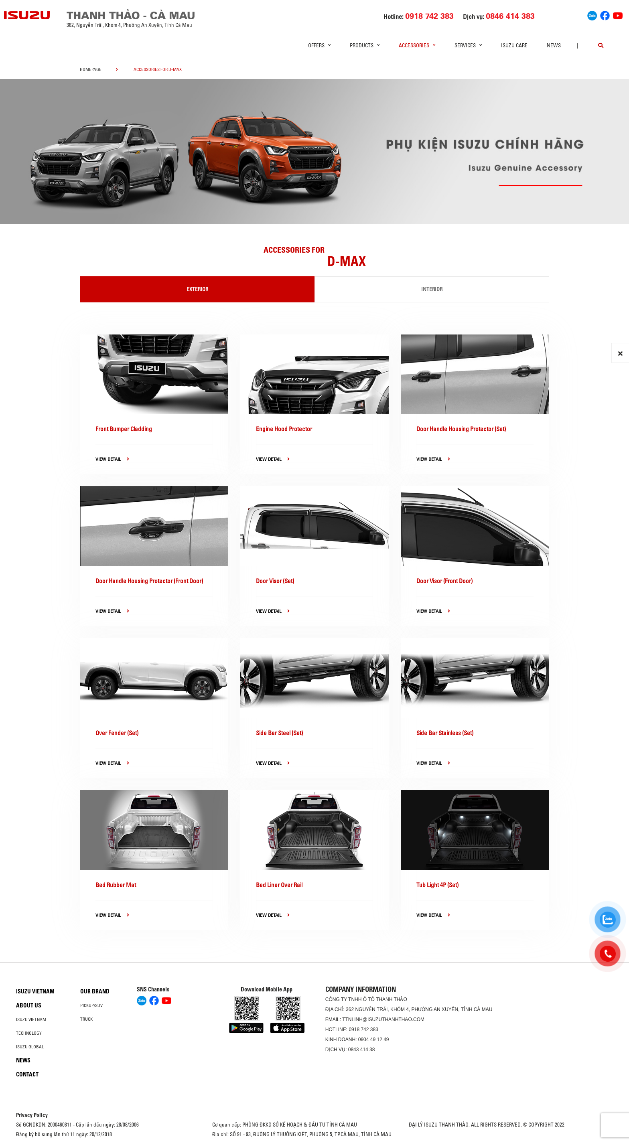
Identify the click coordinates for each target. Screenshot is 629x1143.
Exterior (197, 289)
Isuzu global (30, 1047)
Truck (86, 1019)
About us (28, 1005)
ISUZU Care (514, 45)
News (554, 45)
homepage (90, 69)
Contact (27, 1074)
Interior (431, 289)
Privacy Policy (32, 1115)
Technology (29, 1033)
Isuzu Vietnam (35, 991)
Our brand (95, 991)
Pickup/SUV (91, 1005)
